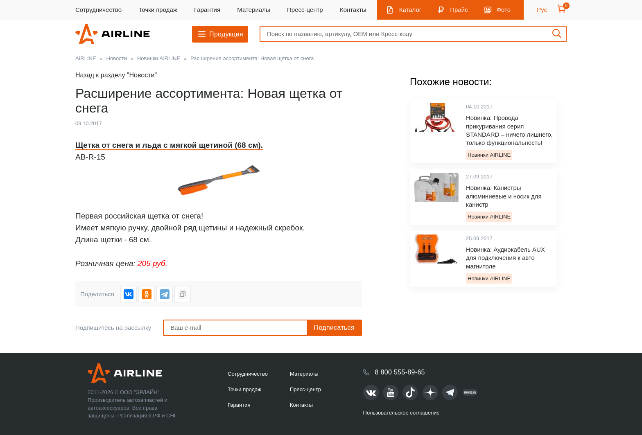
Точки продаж (157, 9)
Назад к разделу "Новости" (116, 75)
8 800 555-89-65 (400, 372)
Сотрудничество (98, 9)
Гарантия (207, 9)
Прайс (459, 9)
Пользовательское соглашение (401, 413)
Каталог (410, 9)
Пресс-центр (305, 9)
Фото (504, 9)
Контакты (353, 9)
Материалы (253, 9)
